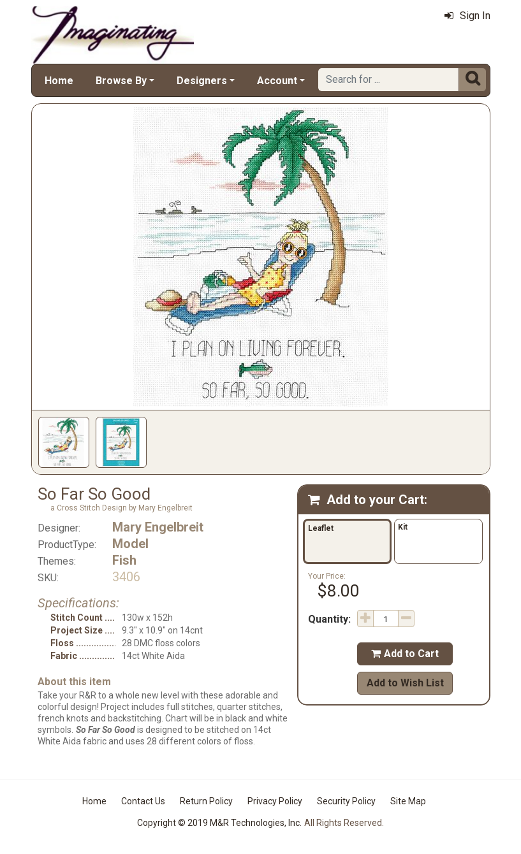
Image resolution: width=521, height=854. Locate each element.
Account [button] (277, 81)
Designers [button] (202, 81)
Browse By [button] (121, 81)
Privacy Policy (274, 801)
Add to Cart (405, 654)
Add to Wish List (405, 683)
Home (59, 81)
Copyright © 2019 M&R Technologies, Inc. (219, 823)
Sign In (467, 16)
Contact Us (143, 801)
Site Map (408, 801)
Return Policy (206, 801)
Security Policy (346, 801)
